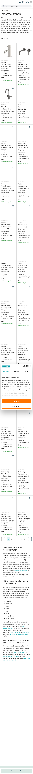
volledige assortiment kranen (18, 634)
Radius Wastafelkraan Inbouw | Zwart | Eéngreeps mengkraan (6, 308)
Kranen (6, 10)
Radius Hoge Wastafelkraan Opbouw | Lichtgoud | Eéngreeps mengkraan (24, 519)
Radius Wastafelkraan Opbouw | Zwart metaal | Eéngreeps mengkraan (7, 109)
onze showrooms (18, 652)
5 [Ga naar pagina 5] (21, 539)
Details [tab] (16, 371)
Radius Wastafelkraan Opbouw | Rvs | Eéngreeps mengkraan (6, 66)
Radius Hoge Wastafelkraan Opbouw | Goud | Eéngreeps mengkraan (23, 148)
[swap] (13, 45)
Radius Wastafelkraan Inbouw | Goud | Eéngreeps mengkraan (23, 350)
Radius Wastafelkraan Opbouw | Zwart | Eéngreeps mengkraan (23, 188)
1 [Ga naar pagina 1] (8, 539)
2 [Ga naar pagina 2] (11, 539)
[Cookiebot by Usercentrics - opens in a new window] (23, 366)
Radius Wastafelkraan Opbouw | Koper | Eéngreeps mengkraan (23, 434)
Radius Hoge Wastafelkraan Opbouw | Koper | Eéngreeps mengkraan (6, 476)
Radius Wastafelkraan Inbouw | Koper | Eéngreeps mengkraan (23, 267)
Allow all (16, 401)
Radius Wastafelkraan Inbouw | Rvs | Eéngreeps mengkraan (22, 227)
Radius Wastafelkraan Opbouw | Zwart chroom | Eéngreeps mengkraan (7, 227)
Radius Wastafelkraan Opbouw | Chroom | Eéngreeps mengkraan (7, 148)
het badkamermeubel (21, 570)
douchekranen (15, 632)
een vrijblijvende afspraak (11, 656)
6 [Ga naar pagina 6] (24, 539)
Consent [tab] (6, 371)
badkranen (25, 632)
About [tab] (27, 371)
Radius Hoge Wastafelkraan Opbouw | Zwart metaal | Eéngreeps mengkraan (7, 519)
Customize (16, 406)
